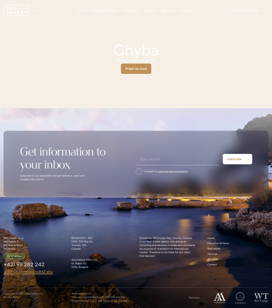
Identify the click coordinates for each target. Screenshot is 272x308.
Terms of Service (112, 300)
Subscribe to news (248, 10)
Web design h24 (81, 293)
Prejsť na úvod (136, 69)
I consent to (166, 171)
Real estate (131, 10)
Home (81, 10)
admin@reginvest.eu (28, 271)
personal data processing (173, 171)
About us (168, 10)
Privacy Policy (11, 297)
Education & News (104, 10)
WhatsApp (14, 256)
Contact (186, 10)
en (37, 10)
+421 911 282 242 (24, 264)
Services (150, 10)
